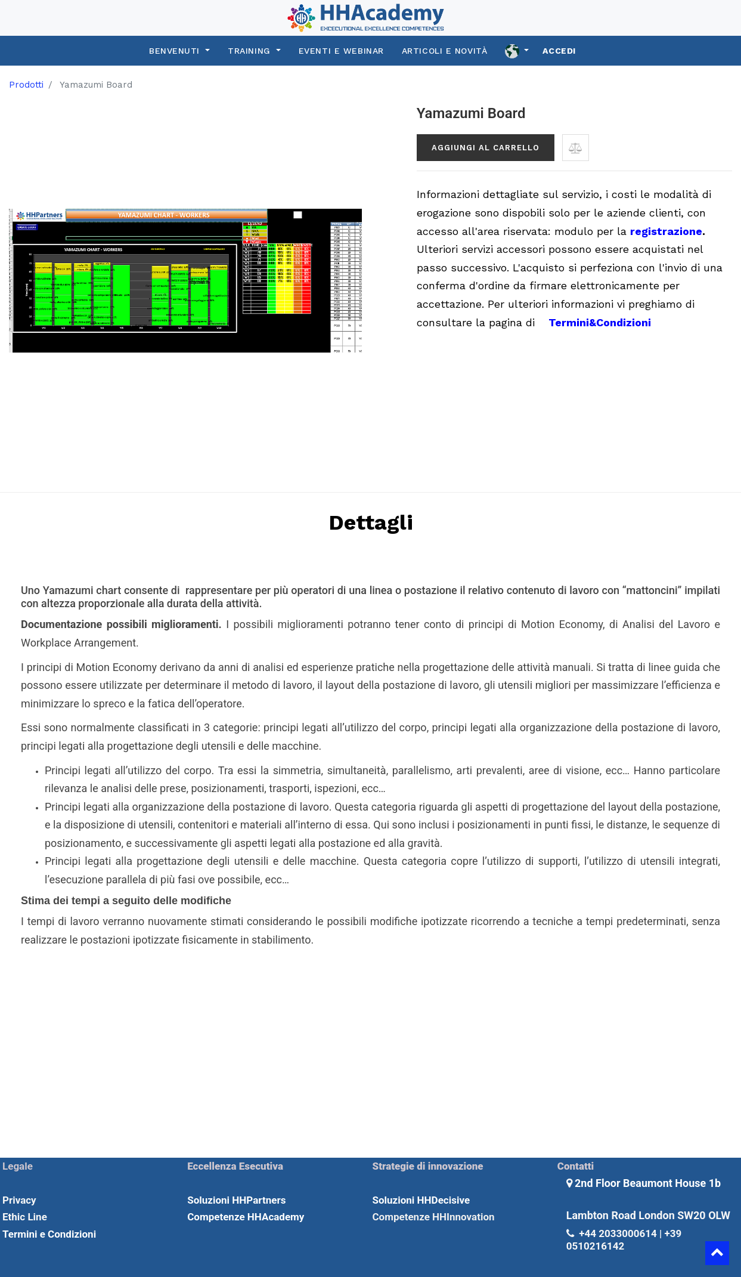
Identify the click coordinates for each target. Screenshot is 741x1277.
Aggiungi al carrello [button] (486, 147)
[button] (575, 147)
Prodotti (26, 84)
